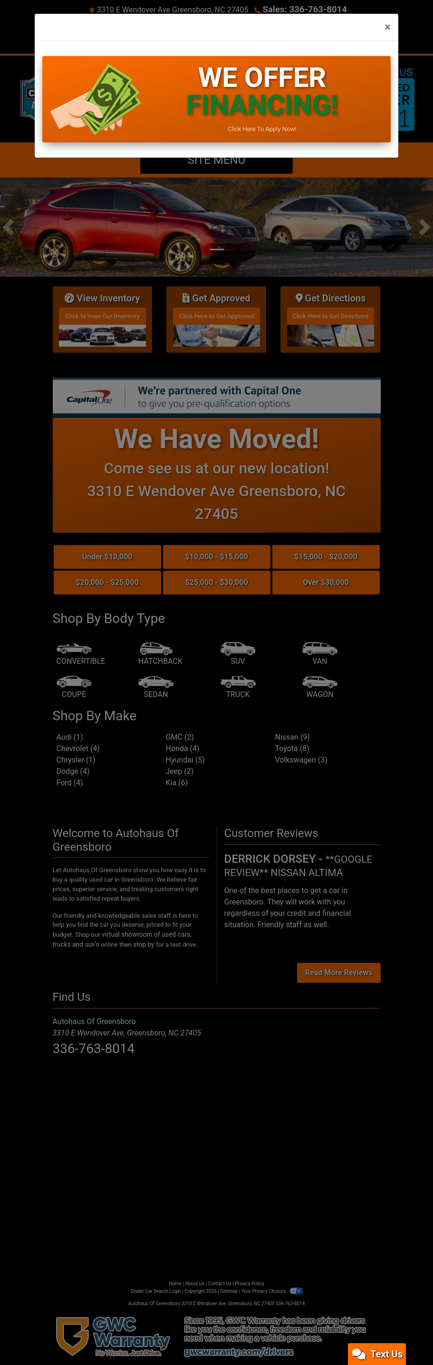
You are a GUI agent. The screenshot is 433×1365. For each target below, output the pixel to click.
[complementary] (404, 1336)
